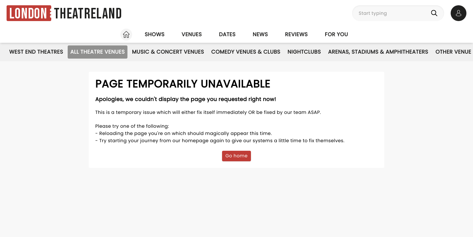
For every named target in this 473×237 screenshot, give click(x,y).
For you (336, 34)
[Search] (435, 13)
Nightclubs (304, 52)
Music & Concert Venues (168, 52)
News (260, 34)
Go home (236, 155)
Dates (227, 34)
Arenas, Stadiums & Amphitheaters (378, 52)
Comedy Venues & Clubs (245, 52)
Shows (154, 34)
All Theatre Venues (97, 52)
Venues (192, 34)
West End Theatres (36, 52)
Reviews (296, 34)
